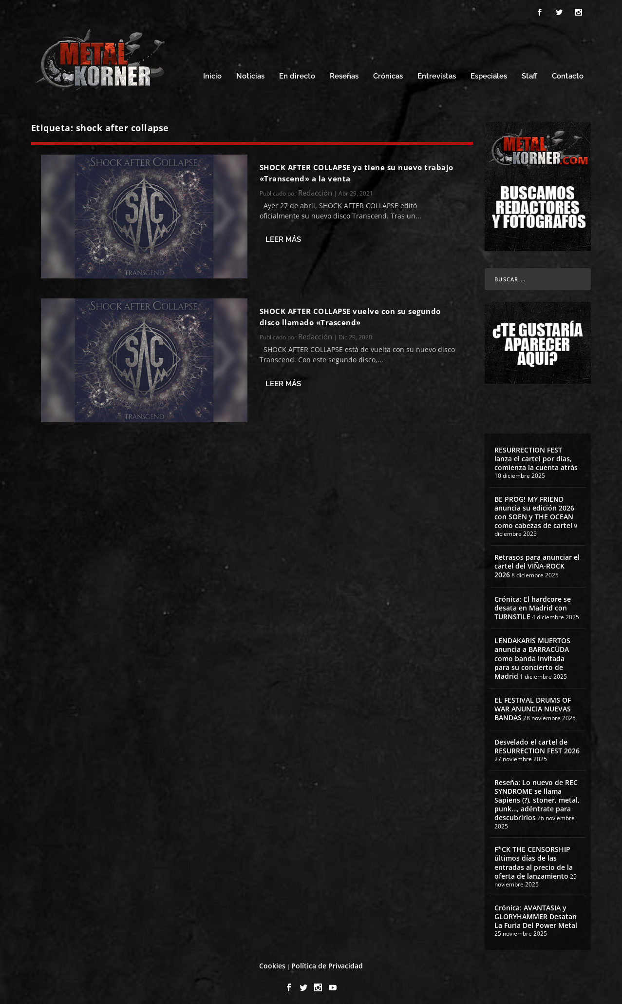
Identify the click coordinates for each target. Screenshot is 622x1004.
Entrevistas (436, 72)
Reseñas (344, 72)
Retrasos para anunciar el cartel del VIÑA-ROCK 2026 (537, 561)
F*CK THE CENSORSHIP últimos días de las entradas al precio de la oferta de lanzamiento (533, 858)
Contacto (568, 72)
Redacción (315, 188)
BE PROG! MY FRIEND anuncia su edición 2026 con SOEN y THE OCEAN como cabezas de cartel (534, 508)
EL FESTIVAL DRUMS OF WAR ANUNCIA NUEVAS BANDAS (532, 704)
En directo (297, 72)
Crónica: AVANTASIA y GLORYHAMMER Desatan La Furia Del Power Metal (535, 911)
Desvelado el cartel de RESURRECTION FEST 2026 (537, 742)
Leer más (283, 235)
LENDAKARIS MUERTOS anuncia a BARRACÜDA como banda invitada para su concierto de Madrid (532, 653)
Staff (529, 72)
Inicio (212, 72)
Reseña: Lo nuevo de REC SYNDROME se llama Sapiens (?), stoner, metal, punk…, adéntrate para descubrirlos (537, 795)
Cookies (272, 961)
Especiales (489, 72)
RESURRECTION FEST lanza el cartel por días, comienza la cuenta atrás (536, 453)
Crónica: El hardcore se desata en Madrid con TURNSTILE (532, 603)
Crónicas (388, 72)
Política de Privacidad (327, 961)
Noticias (250, 72)
